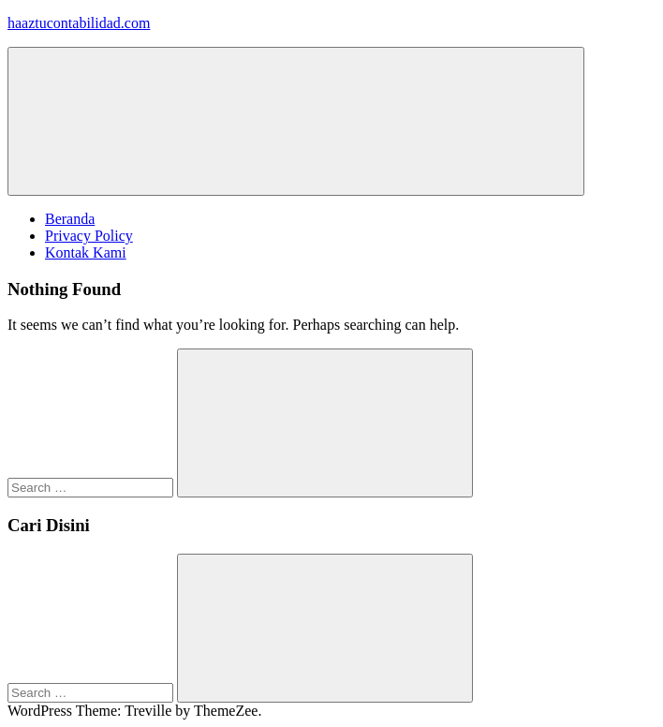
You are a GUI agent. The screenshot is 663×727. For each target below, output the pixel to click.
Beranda (70, 219)
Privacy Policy (89, 236)
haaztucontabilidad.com (78, 23)
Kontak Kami (85, 252)
